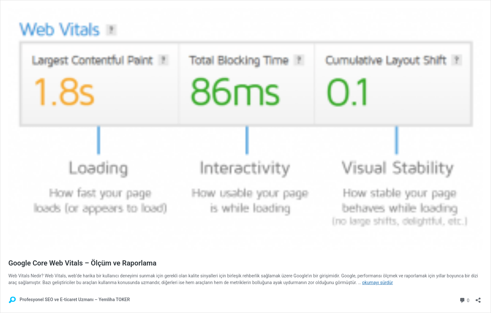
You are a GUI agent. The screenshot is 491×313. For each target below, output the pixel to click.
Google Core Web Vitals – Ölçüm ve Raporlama (82, 263)
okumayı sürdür (377, 282)
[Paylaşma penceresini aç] (478, 298)
